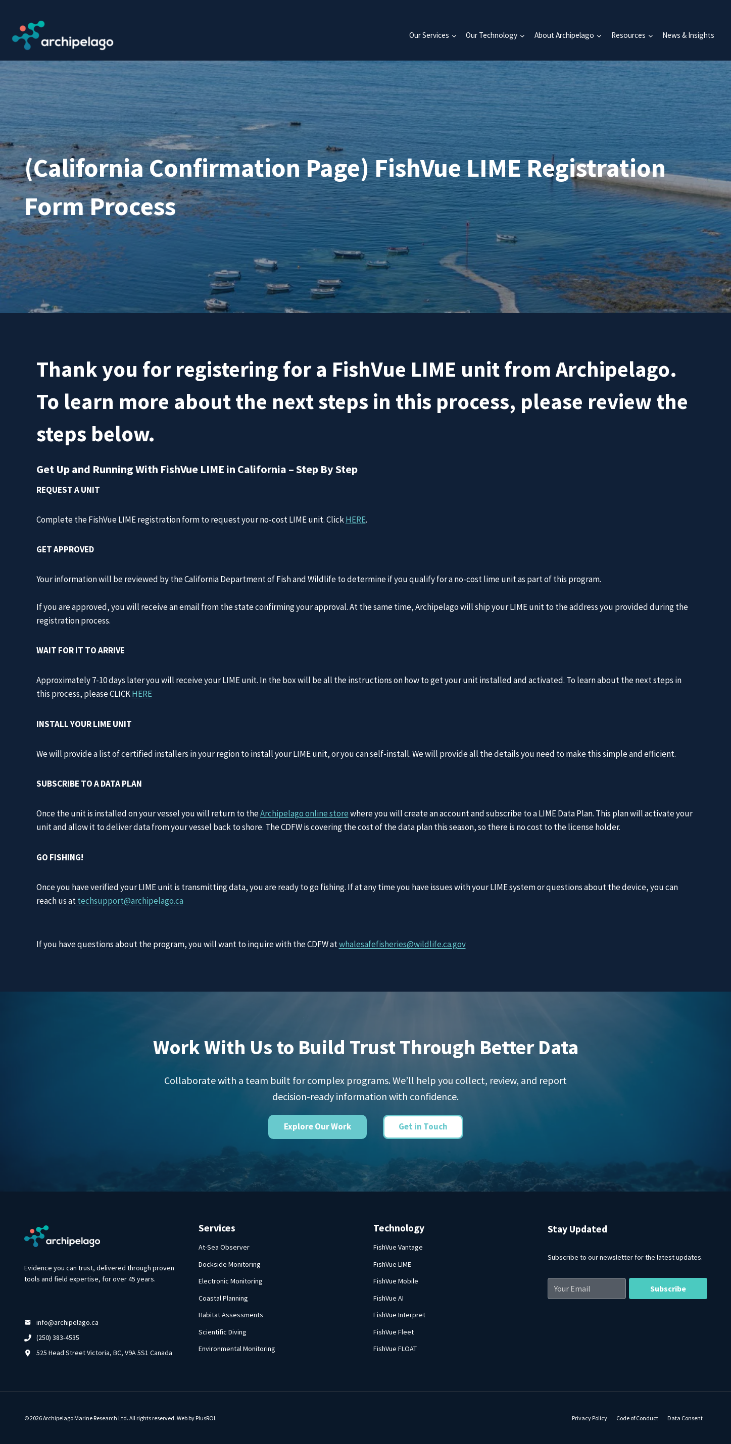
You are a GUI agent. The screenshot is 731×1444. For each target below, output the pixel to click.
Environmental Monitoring (237, 1348)
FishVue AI (388, 1298)
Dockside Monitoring (230, 1264)
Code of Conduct (637, 1418)
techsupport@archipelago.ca (129, 900)
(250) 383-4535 (57, 1337)
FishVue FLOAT (395, 1348)
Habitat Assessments (231, 1314)
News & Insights (688, 35)
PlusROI (205, 1418)
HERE (356, 519)
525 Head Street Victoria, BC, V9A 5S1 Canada (104, 1352)
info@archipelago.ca (67, 1322)
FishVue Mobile (395, 1280)
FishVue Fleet (393, 1331)
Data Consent (685, 1418)
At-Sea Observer (224, 1247)
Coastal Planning (223, 1298)
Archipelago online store (304, 813)
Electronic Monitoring (231, 1280)
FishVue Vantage (398, 1247)
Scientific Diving (223, 1331)
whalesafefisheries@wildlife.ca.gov (402, 944)
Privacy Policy (589, 1418)
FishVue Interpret (399, 1314)
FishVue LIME (392, 1264)
